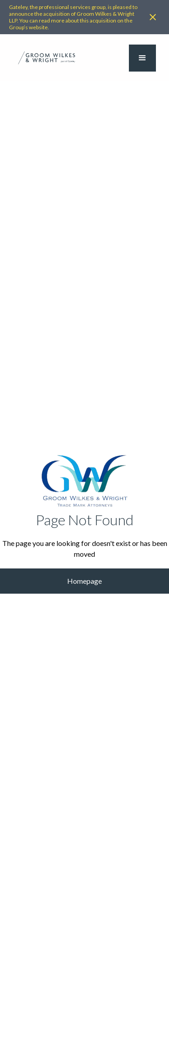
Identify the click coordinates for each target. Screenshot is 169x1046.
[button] (142, 58)
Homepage (84, 581)
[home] (46, 57)
